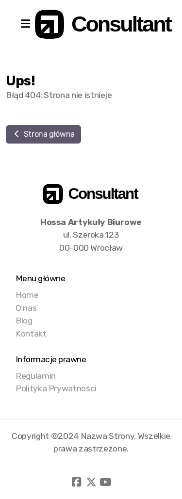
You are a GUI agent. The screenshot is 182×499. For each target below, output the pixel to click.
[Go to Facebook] (76, 482)
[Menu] (25, 24)
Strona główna (43, 134)
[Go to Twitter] (91, 482)
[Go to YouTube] (106, 482)
